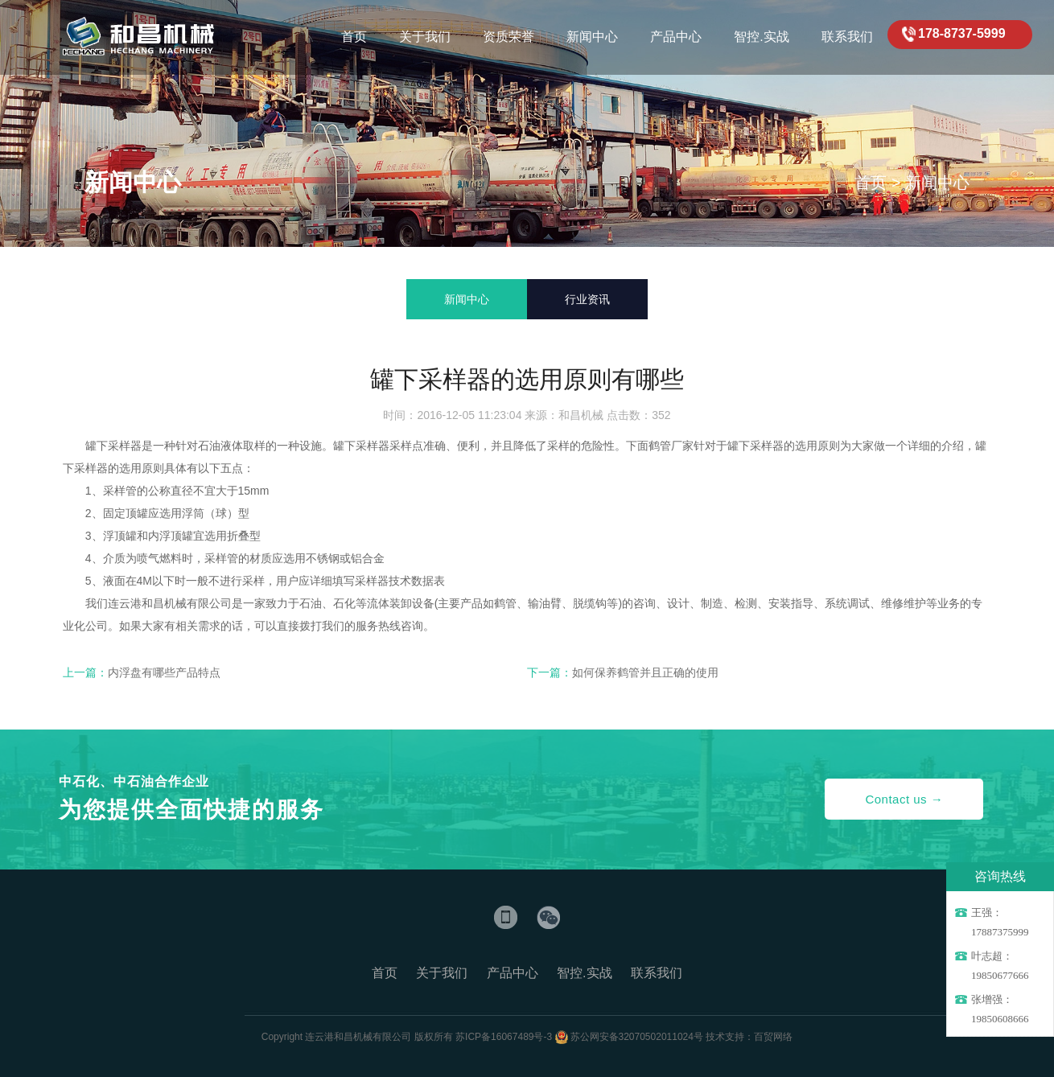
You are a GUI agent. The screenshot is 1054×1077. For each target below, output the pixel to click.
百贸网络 (773, 1036)
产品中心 (512, 973)
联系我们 (656, 973)
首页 (870, 182)
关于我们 (441, 973)
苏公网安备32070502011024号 (636, 1036)
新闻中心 (937, 182)
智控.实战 (584, 973)
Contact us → (904, 799)
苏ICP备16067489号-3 (503, 1036)
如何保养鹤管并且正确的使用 (645, 672)
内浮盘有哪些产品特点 (164, 672)
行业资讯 (587, 299)
